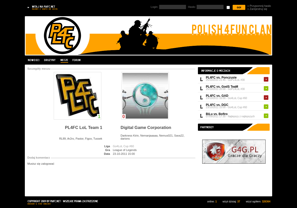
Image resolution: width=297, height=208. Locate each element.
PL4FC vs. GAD (217, 96)
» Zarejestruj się (257, 8)
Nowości (34, 60)
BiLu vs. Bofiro (217, 114)
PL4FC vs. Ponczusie (221, 77)
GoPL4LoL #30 (236, 80)
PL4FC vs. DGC (217, 105)
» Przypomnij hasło (259, 5)
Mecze (64, 60)
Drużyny (50, 60)
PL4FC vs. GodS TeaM (222, 86)
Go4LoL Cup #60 (237, 98)
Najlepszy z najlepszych (241, 116)
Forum (76, 60)
